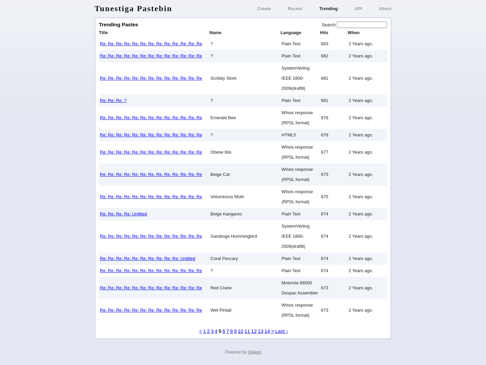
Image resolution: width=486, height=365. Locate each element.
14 (267, 331)
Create (264, 8)
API (358, 8)
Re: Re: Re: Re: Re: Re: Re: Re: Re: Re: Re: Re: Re (151, 43)
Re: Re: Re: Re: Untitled (123, 213)
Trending (328, 8)
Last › (281, 331)
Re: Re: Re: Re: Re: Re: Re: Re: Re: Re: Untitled (147, 258)
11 (247, 331)
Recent (295, 8)
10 (240, 331)
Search (329, 24)
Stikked (254, 352)
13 (261, 331)
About (385, 8)
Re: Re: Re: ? (113, 100)
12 (254, 331)
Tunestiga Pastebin (133, 8)
